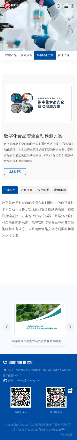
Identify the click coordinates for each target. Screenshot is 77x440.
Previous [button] (7, 327)
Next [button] (70, 327)
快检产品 (11, 55)
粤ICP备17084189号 (51, 429)
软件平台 (63, 55)
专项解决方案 (45, 55)
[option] (38, 25)
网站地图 (66, 434)
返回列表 (15, 171)
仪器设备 (26, 55)
